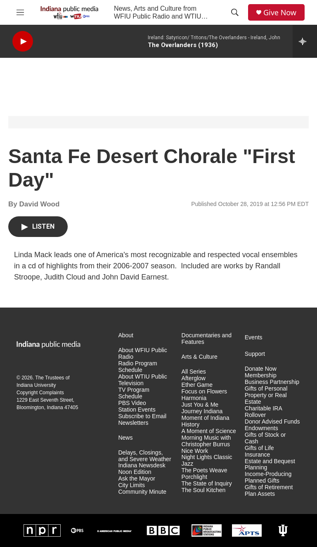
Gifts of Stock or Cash (265, 438)
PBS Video (132, 403)
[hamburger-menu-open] (20, 12)
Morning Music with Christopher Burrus (206, 441)
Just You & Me (200, 405)
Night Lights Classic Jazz (207, 460)
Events (254, 337)
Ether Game (197, 385)
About (125, 335)
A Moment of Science (209, 431)
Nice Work (195, 451)
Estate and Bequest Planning (270, 464)
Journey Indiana (202, 411)
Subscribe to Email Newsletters (142, 419)
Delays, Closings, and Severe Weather (144, 456)
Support (255, 354)
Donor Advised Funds (272, 422)
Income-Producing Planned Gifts (268, 477)
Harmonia (194, 398)
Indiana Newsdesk (141, 465)
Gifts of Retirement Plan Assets (269, 490)
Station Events (136, 410)
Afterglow (194, 378)
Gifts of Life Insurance (259, 451)
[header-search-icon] (235, 12)
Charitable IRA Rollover (263, 411)
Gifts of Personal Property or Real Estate (266, 395)
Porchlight (194, 477)
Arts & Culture (200, 357)
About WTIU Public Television (142, 380)
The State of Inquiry (207, 484)
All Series (194, 372)
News (125, 438)
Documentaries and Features (207, 338)
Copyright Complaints (40, 392)
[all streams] (305, 41)
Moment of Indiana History (205, 421)
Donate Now (261, 369)
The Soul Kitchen (204, 490)
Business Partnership (272, 382)
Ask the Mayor (136, 479)
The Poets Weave (204, 470)
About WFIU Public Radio (142, 353)
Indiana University (36, 385)
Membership (261, 375)
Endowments (261, 428)
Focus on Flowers (204, 391)
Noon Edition (134, 472)
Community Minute (142, 492)
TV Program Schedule (133, 393)
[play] (22, 41)
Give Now (279, 12)
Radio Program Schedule (137, 366)
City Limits (131, 485)
